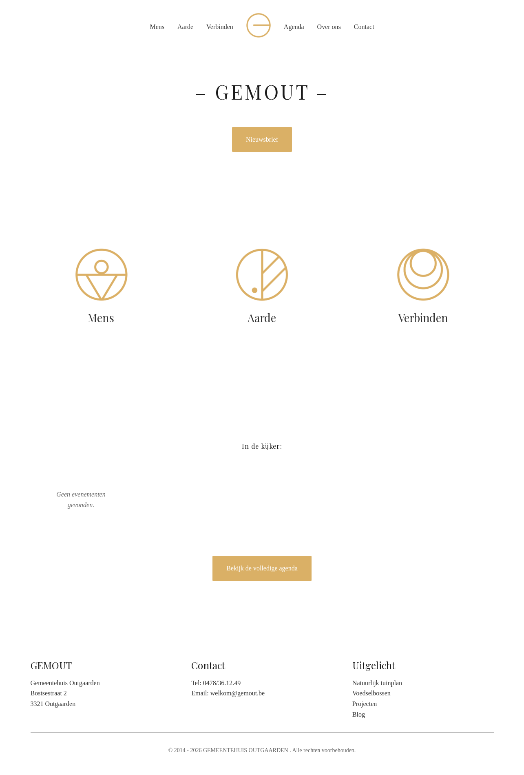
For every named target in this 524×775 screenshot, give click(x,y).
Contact (364, 26)
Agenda (294, 26)
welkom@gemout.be (237, 693)
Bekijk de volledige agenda (262, 568)
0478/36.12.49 (222, 682)
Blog (358, 714)
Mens (157, 26)
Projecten (364, 703)
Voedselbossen (371, 693)
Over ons (329, 26)
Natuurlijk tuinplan (377, 682)
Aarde (185, 26)
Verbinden (219, 26)
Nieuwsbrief (262, 139)
